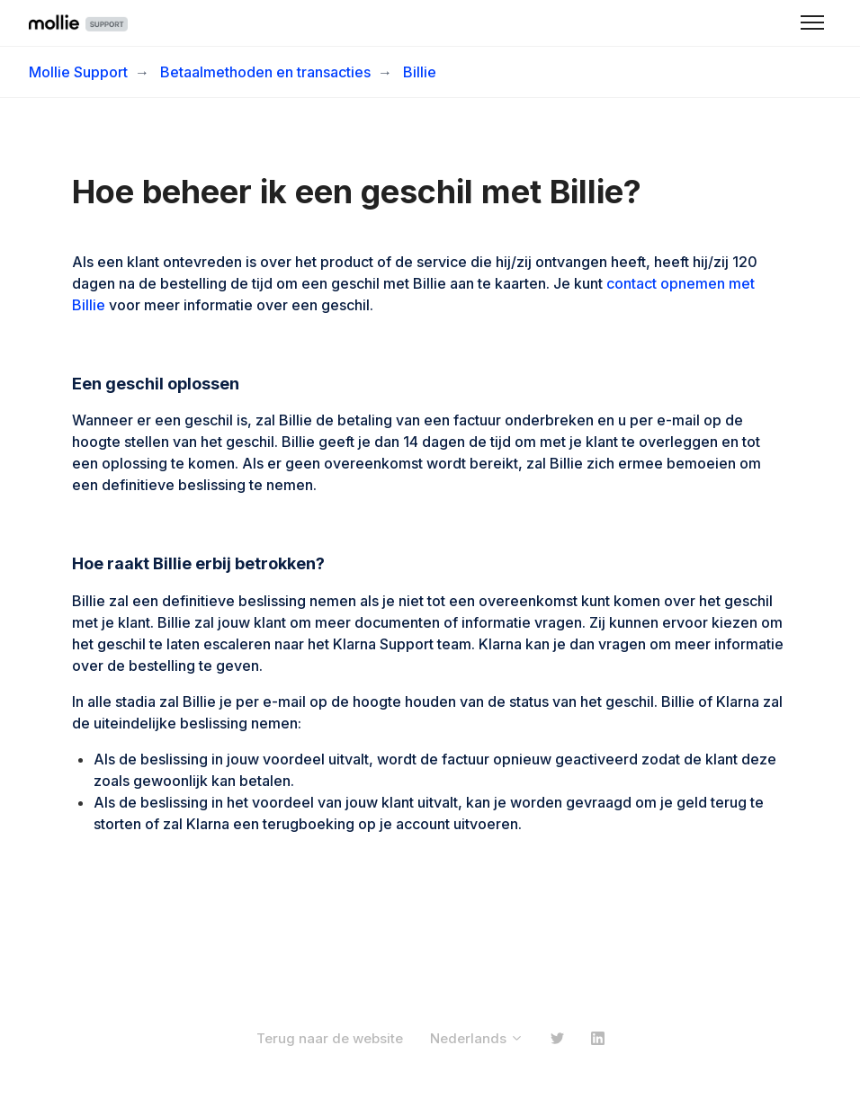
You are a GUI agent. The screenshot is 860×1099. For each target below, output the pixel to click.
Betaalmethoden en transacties (265, 72)
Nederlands (477, 1038)
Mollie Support (78, 72)
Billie (419, 72)
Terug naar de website (329, 1038)
